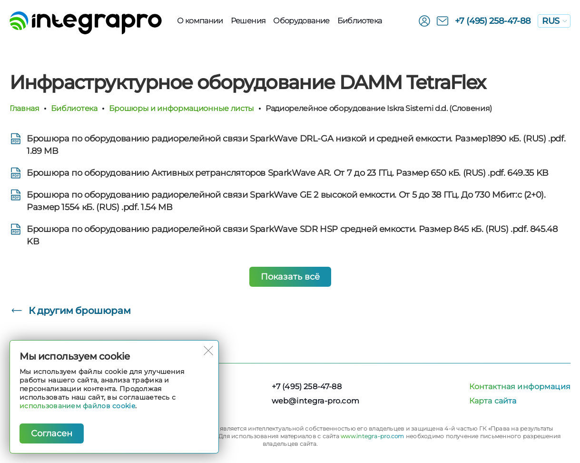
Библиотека (359, 20)
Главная (24, 108)
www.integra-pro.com (372, 436)
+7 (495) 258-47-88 (493, 21)
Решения (248, 20)
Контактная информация (519, 386)
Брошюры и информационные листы (181, 108)
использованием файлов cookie (77, 406)
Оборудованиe (301, 20)
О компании (200, 20)
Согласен (51, 433)
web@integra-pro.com (315, 400)
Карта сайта (493, 400)
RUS (554, 21)
